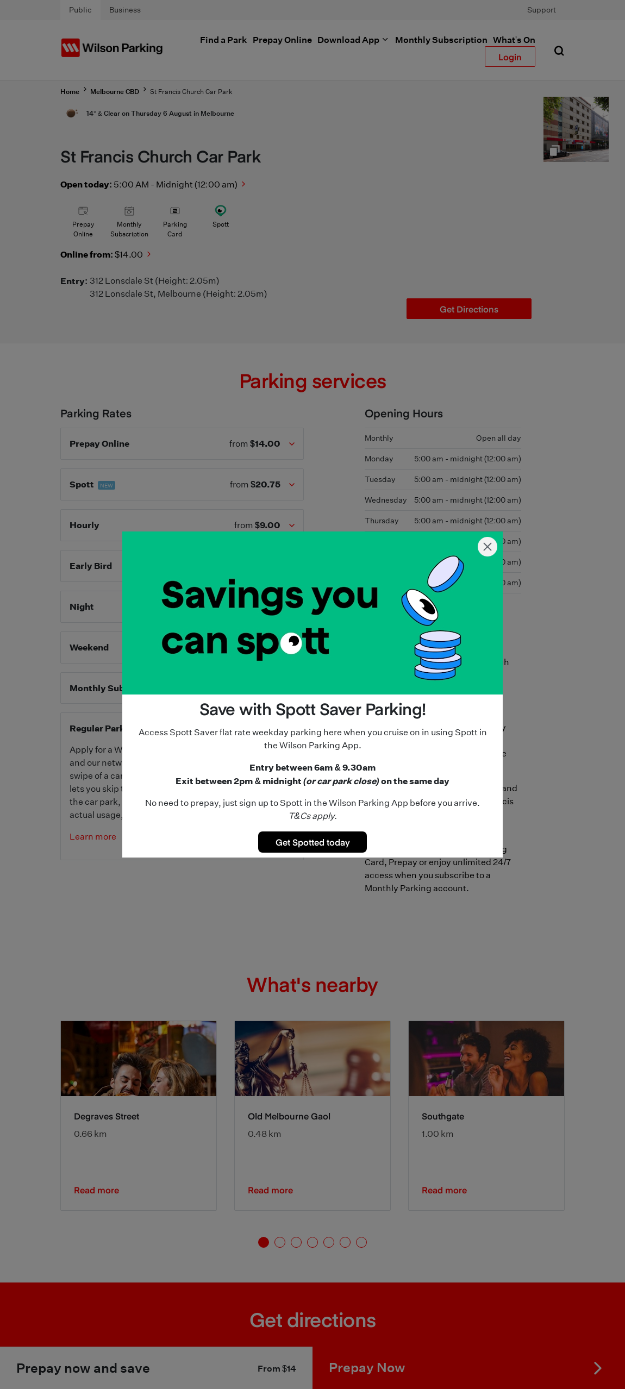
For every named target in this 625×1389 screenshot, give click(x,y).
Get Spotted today (313, 842)
